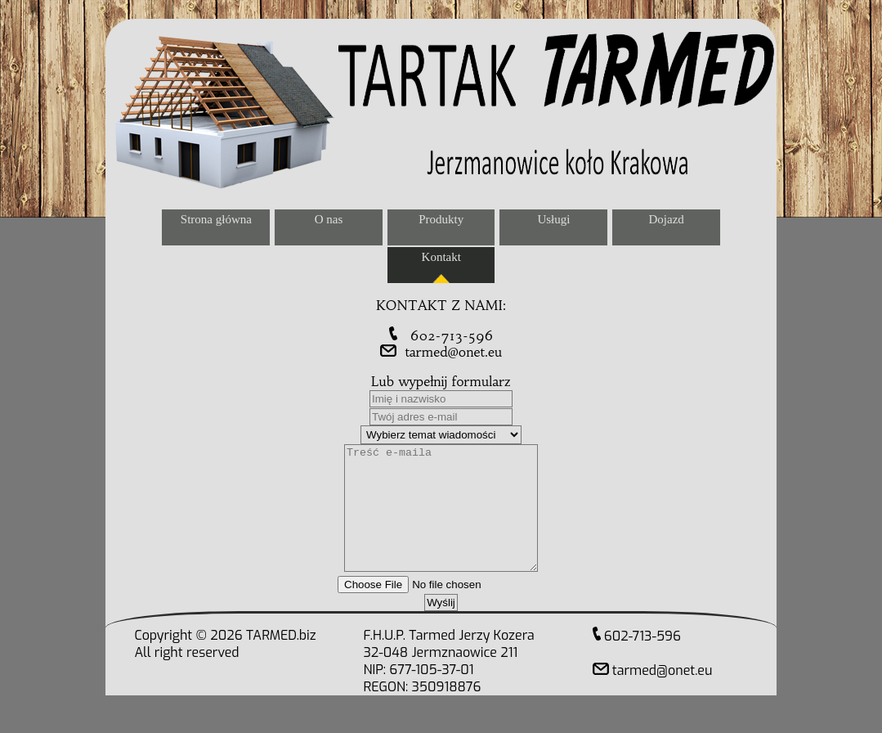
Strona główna (216, 219)
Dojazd (665, 219)
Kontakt (441, 256)
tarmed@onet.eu (441, 352)
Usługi (553, 219)
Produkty (441, 219)
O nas (329, 219)
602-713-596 (441, 335)
